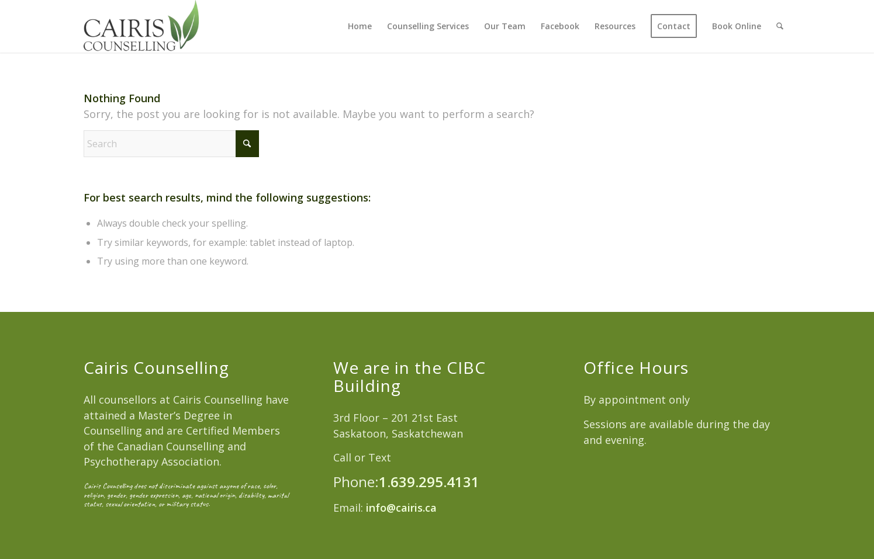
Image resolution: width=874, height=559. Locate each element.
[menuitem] (360, 26)
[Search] (780, 26)
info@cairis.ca (400, 508)
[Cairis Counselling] (141, 26)
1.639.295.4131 (429, 481)
